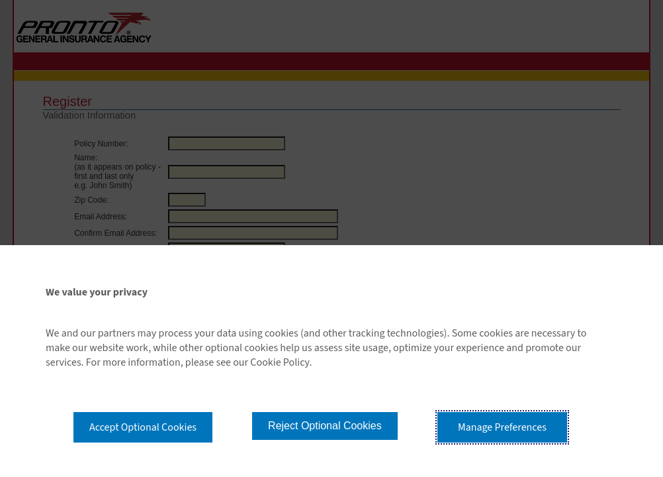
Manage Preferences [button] (502, 427)
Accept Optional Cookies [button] (143, 427)
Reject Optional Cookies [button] (325, 425)
